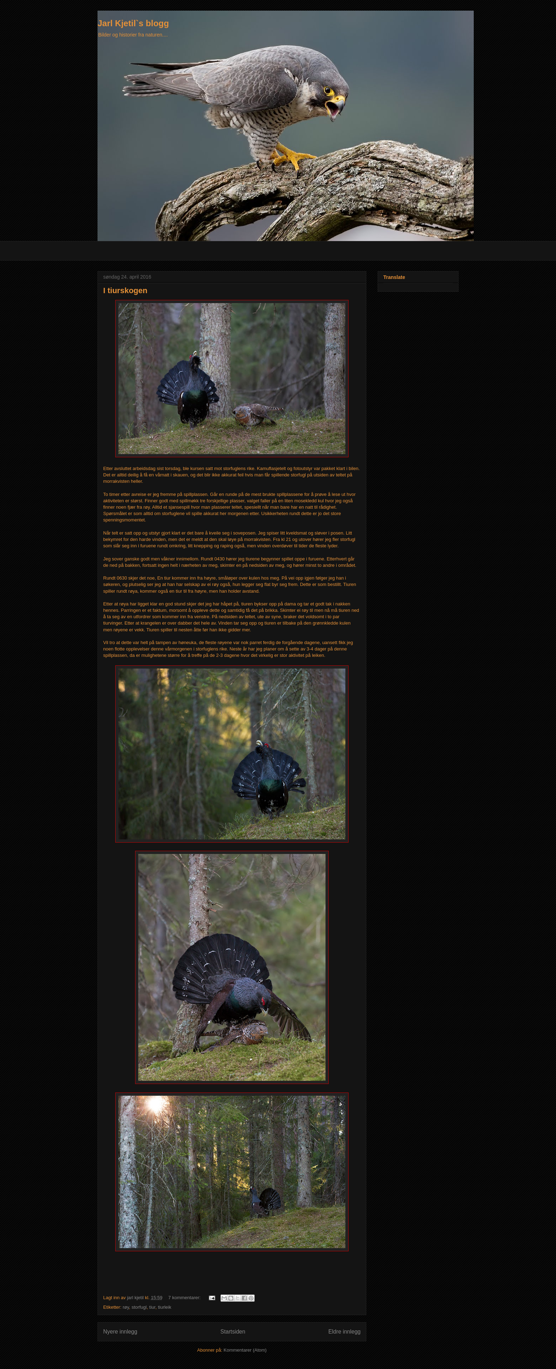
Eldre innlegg (344, 1332)
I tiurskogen (125, 290)
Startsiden (232, 1332)
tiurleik (164, 1307)
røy (126, 1307)
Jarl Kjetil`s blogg (133, 23)
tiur (152, 1307)
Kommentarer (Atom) (245, 1350)
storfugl (139, 1307)
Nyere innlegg (120, 1332)
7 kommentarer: (185, 1297)
